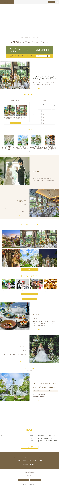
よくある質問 (19, 460)
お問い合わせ (35, 460)
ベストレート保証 (37, 457)
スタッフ (43, 457)
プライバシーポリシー (26, 484)
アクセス (24, 460)
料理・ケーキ (16, 457)
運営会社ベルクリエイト (33, 484)
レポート (25, 457)
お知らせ (29, 460)
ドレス (21, 457)
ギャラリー (31, 457)
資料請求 (40, 460)
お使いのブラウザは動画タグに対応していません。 (29, 18)
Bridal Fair (51, 1)
